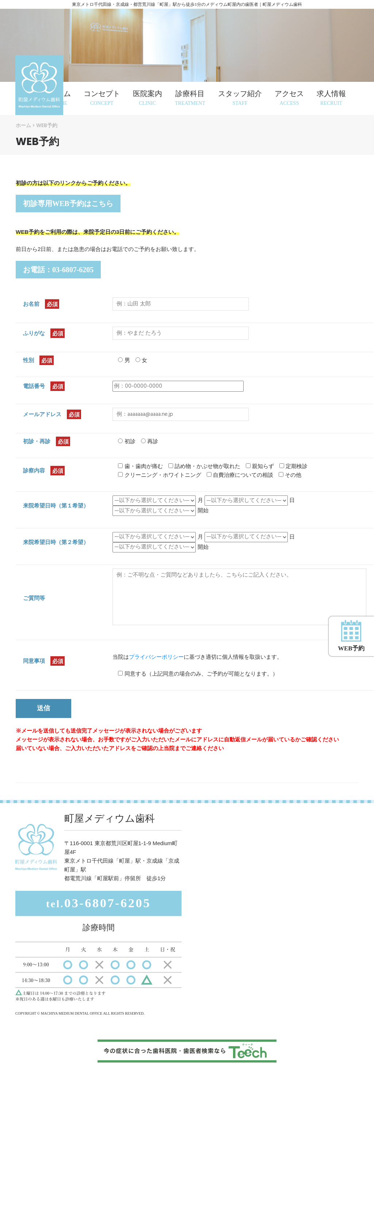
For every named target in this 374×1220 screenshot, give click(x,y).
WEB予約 (349, 569)
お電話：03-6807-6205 (58, 270)
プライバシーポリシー (156, 657)
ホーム (23, 125)
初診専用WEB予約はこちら (68, 203)
